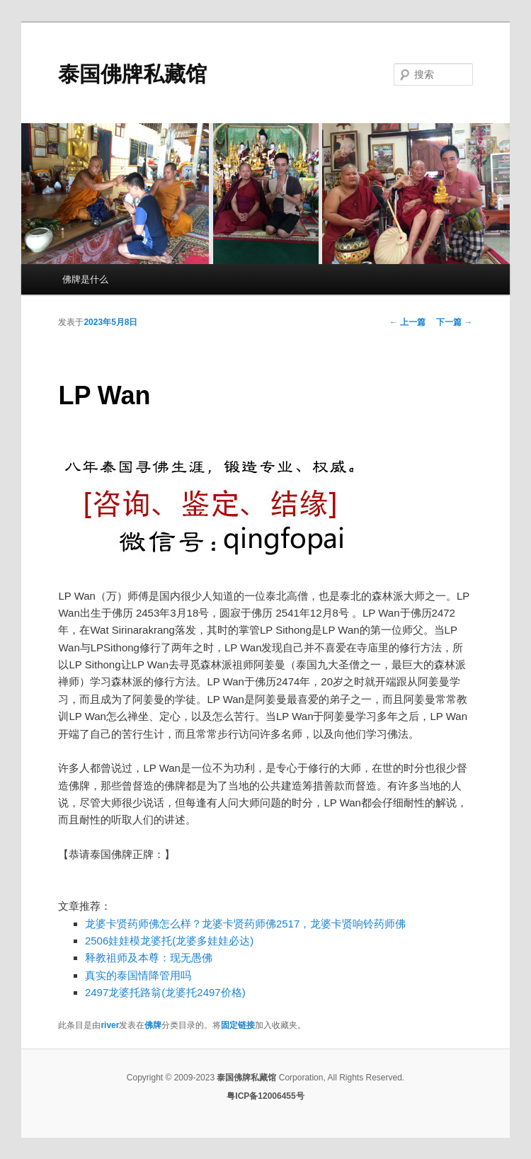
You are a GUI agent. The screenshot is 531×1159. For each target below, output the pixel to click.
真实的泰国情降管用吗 (138, 975)
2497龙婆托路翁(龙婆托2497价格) (165, 992)
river (110, 1025)
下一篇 (454, 322)
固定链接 (238, 1025)
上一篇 (407, 322)
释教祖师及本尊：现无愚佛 (148, 958)
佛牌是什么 (85, 279)
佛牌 (152, 1025)
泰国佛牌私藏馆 (132, 74)
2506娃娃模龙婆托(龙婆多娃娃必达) (169, 941)
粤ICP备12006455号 (265, 1096)
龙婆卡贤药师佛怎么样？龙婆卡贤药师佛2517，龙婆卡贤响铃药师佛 (245, 924)
